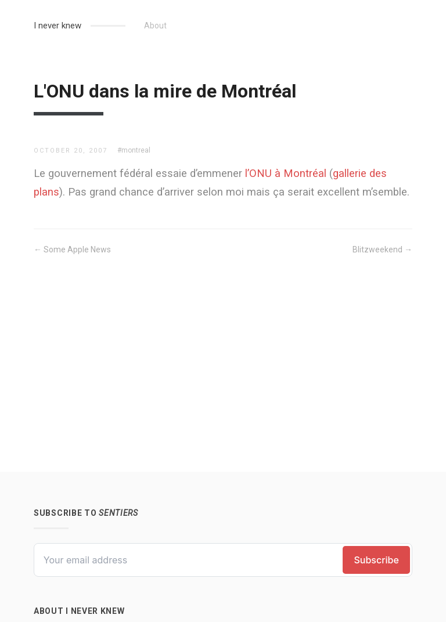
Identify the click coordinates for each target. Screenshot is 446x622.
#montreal (133, 150)
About (155, 25)
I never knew (57, 25)
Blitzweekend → (382, 249)
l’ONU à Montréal (285, 173)
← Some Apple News (72, 249)
